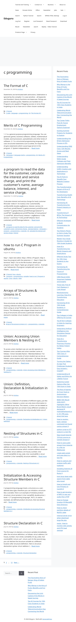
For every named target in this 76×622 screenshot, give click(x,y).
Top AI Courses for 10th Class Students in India (64, 104)
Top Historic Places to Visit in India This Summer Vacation (64, 233)
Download (63, 21)
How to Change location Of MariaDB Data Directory (64, 502)
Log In (65, 16)
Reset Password (51, 21)
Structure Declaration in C (23, 523)
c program (9, 276)
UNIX (20, 278)
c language (14, 113)
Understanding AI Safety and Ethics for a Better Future (64, 376)
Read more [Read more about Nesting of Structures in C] (43, 456)
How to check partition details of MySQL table (63, 510)
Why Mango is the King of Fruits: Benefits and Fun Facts (37, 587)
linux (14, 274)
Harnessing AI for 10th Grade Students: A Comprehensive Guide (63, 307)
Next (16, 562)
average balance (33, 229)
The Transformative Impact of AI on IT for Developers (64, 189)
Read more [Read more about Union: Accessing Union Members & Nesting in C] (25, 363)
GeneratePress (47, 619)
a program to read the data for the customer (19, 227)
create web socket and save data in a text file (63, 455)
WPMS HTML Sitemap (52, 16)
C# (29, 113)
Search (17, 16)
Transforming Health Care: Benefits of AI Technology (64, 197)
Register (27, 21)
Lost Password (38, 21)
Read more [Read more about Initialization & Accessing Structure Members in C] (13, 502)
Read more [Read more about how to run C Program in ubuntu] (15, 269)
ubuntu (18, 274)
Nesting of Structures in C (23, 433)
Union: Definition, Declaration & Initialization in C (26, 388)
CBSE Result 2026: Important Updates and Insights (64, 279)
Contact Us (40, 5)
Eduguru (8, 18)
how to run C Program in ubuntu (22, 247)
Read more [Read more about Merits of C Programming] (35, 148)
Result (17, 27)
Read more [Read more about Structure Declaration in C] (36, 546)
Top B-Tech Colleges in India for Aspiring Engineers (64, 323)
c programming (23, 113)
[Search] (21, 573)
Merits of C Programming (23, 125)
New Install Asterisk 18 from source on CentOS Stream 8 (64, 437)
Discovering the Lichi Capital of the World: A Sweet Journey (64, 97)
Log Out (18, 21)
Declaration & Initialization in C (32, 419)
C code (8, 113)
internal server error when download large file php (64, 517)
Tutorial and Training (24, 5)
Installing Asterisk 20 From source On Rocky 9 (64, 471)
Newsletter (46, 10)
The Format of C (16, 85)
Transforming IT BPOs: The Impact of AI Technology (64, 215)
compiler (26, 276)
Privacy (33, 32)
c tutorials (23, 231)
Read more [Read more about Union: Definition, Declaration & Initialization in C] (14, 412)
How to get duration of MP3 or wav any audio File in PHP (64, 494)
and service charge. (21, 229)
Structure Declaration (29, 553)
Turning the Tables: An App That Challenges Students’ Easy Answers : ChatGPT (64, 366)
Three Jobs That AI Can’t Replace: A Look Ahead (63, 287)
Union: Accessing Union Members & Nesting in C (22, 338)
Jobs (55, 10)
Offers (38, 10)
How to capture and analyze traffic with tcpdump (64, 463)
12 (12, 562)
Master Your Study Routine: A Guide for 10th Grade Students (64, 241)
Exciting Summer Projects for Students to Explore (64, 133)
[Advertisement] (38, 51)
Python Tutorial (28, 16)
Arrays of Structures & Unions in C (20, 292)
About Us (63, 5)
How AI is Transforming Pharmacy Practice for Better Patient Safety (63, 343)
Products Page (22, 32)
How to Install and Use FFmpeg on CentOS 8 (63, 486)
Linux (10, 278)
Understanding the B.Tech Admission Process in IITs (64, 140)
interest (15, 233)
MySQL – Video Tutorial (49, 27)
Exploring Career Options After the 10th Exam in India (64, 384)
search (36, 27)
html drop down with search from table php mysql (64, 478)
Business (53, 5)
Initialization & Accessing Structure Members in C (22, 477)
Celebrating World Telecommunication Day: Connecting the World (37, 609)
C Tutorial (9, 111)
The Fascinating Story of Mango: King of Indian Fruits (64, 79)
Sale (64, 10)
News (17, 10)
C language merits (19, 155)
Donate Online (27, 10)
